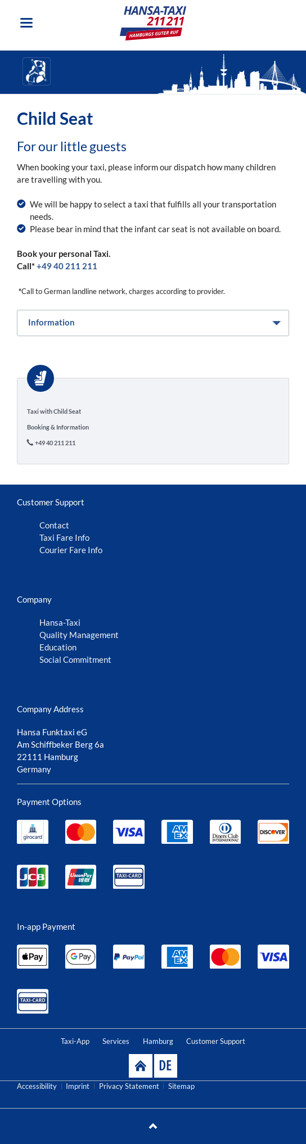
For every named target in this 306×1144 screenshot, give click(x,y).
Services (115, 1041)
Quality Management (79, 635)
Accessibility (37, 1086)
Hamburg (158, 1041)
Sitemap (181, 1086)
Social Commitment (75, 659)
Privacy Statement (129, 1086)
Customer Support (215, 1041)
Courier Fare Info (70, 550)
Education (57, 647)
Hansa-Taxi (59, 622)
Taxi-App (75, 1041)
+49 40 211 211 (67, 266)
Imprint (77, 1086)
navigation (26, 23)
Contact (54, 525)
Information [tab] (51, 322)
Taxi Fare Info (64, 537)
